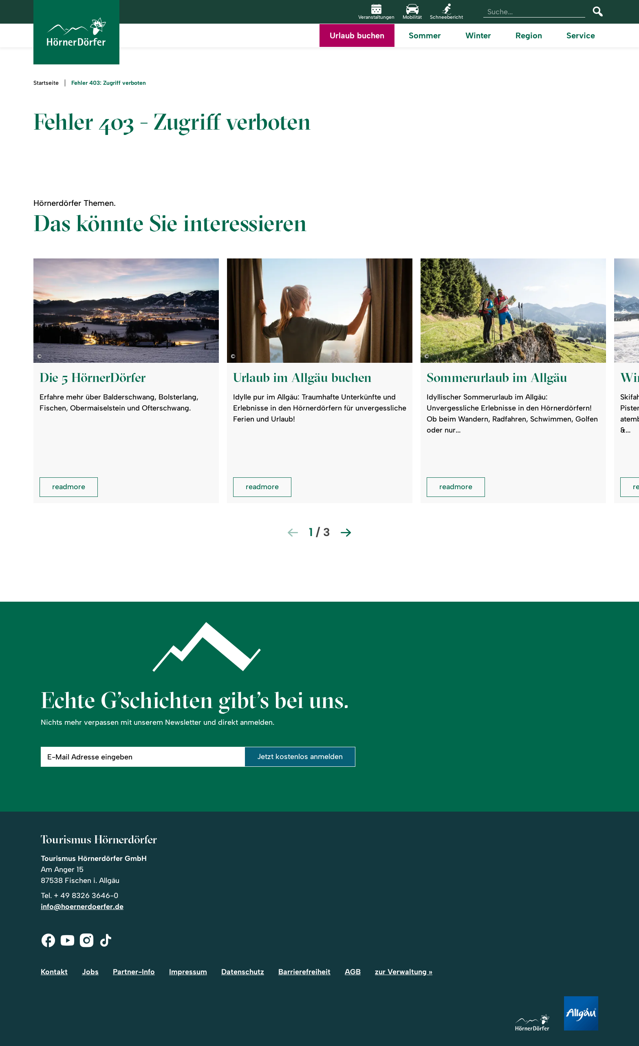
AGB (353, 971)
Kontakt (54, 971)
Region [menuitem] (529, 35)
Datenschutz (242, 971)
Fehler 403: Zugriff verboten (108, 83)
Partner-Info (134, 971)
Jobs (90, 971)
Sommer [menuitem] (425, 35)
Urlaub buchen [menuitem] (357, 35)
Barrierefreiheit (304, 971)
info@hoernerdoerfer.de (82, 906)
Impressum (188, 971)
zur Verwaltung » (403, 971)
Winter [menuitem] (478, 35)
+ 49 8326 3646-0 (86, 895)
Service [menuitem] (580, 35)
